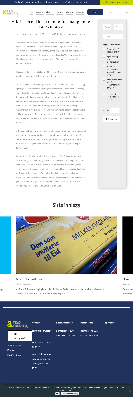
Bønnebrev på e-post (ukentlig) (114, 50)
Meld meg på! (111, 119)
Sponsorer (110, 322)
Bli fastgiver (94, 12)
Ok (57, 394)
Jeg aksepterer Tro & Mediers (115, 98)
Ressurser (59, 12)
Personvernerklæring (70, 394)
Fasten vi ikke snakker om (29, 279)
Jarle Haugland (30, 34)
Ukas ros (125, 284)
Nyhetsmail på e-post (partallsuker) (114, 59)
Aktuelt (48, 12)
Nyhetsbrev (69, 12)
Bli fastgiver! (19, 336)
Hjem (31, 12)
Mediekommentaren (72, 34)
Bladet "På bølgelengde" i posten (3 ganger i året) (114, 70)
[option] (66, 257)
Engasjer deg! (80, 12)
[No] (129, 390)
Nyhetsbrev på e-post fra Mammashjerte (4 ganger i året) (114, 83)
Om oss (38, 12)
